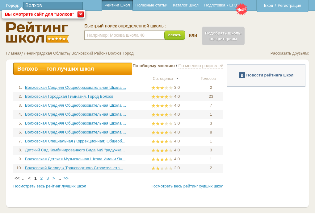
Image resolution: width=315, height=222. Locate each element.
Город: (12, 5)
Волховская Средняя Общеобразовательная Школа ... (75, 87)
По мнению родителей (200, 65)
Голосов (211, 78)
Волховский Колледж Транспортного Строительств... (74, 168)
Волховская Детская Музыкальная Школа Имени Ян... (75, 159)
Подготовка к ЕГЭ (220, 5)
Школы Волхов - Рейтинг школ (37, 32)
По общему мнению (153, 65)
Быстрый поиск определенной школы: (125, 25)
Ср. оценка (165, 78)
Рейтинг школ (117, 5)
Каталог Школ (186, 5)
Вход (268, 5)
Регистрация (289, 5)
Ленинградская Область (46, 53)
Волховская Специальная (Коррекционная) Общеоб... (75, 141)
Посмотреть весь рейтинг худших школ (187, 186)
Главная (13, 53)
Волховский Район (88, 53)
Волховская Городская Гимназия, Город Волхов (69, 96)
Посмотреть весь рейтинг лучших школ (49, 186)
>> (66, 178)
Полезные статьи (151, 5)
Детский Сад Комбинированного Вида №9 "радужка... (75, 150)
